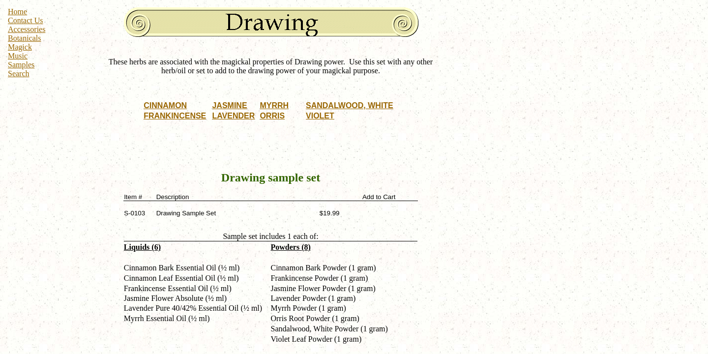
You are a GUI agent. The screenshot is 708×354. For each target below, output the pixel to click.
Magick (20, 47)
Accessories (26, 29)
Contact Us (25, 20)
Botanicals (24, 38)
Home (17, 11)
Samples (21, 64)
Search (19, 73)
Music (18, 56)
